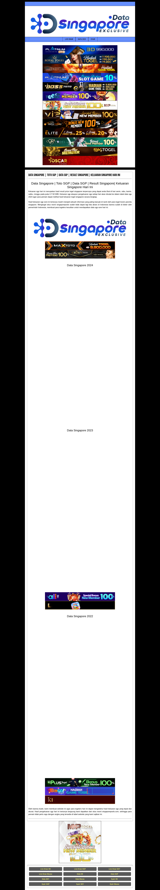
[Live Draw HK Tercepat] (80, 842)
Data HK (80, 874)
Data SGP (114, 874)
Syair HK (114, 879)
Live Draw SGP (80, 869)
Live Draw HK (45, 869)
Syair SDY (80, 884)
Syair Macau (114, 884)
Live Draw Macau (45, 874)
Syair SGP (45, 884)
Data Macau (80, 879)
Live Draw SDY (114, 869)
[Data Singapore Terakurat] (80, 49)
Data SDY (45, 879)
